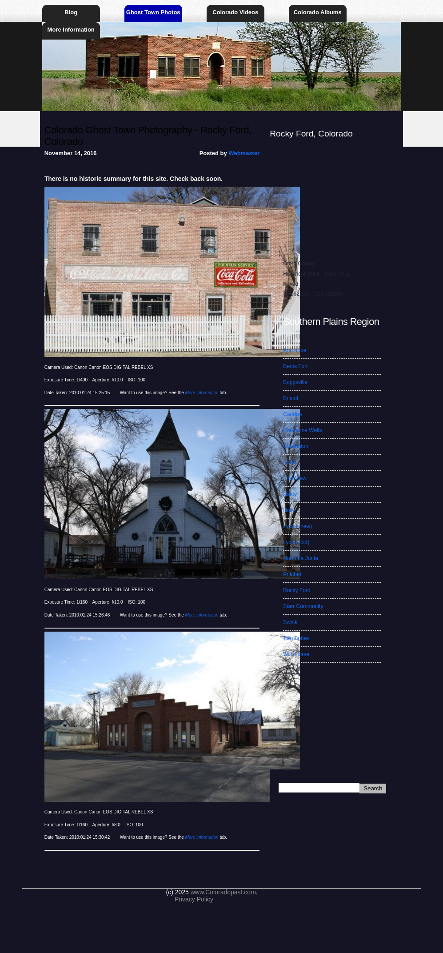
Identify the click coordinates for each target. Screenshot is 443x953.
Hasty (290, 494)
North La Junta (300, 558)
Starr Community (303, 606)
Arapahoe (294, 350)
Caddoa (292, 414)
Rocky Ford (296, 590)
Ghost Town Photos (153, 12)
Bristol (290, 398)
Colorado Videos (235, 12)
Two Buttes (296, 638)
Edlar (289, 462)
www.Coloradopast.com (223, 892)
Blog (70, 12)
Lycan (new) (297, 526)
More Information (71, 29)
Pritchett (293, 574)
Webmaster (243, 153)
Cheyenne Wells (302, 430)
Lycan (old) (296, 542)
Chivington (295, 446)
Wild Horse (296, 654)
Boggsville (295, 382)
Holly (289, 510)
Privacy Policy (194, 899)
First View (294, 478)
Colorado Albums (318, 12)
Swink (290, 622)
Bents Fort (295, 366)
